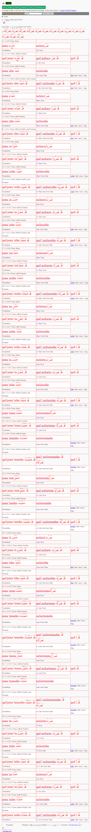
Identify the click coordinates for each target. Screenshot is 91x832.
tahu (72, 389)
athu (72, 229)
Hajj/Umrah (24, 7)
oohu (72, 176)
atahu (73, 282)
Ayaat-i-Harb (65, 10)
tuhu (72, 750)
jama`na (8, 828)
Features (73, 10)
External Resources (39, 7)
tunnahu (73, 685)
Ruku (4, 7)
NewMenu (10, 7)
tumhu (73, 507)
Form (6, 16)
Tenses (31, 7)
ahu (72, 75)
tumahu (73, 442)
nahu (72, 336)
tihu (72, 567)
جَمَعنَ (3, 828)
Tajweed (17, 7)
